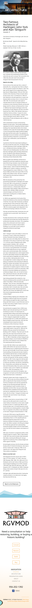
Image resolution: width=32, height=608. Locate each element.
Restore (16, 551)
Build (16, 556)
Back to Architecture (11, 484)
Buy (16, 562)
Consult (16, 545)
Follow (17, 590)
